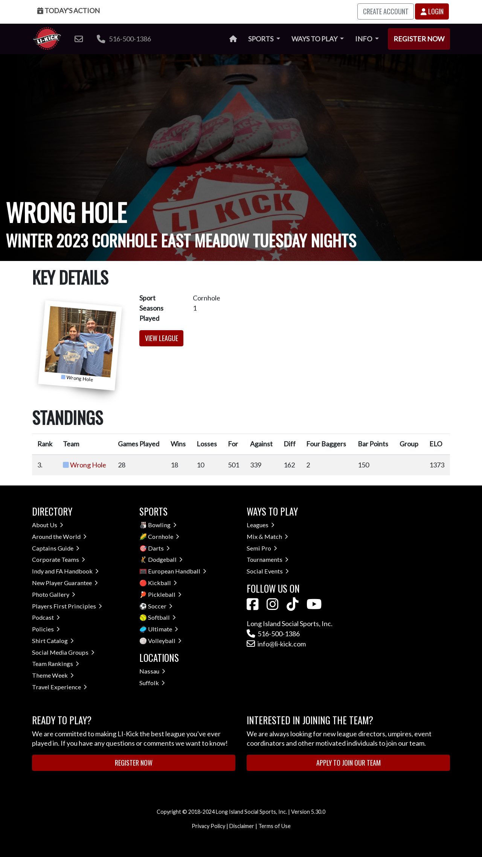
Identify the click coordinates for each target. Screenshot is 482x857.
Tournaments (267, 559)
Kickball (162, 582)
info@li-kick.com (276, 644)
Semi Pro (262, 548)
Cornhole (163, 536)
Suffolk (152, 682)
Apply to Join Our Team (348, 763)
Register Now (419, 39)
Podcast (46, 617)
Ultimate (163, 629)
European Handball (177, 571)
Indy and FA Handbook (65, 571)
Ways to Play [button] (315, 39)
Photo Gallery (53, 594)
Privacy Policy (208, 826)
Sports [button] (261, 39)
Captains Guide (55, 548)
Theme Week (53, 675)
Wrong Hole (88, 465)
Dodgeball (165, 559)
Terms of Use (274, 826)
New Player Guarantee (65, 582)
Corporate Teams (58, 559)
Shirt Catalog (53, 640)
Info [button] (364, 39)
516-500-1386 (124, 39)
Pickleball (165, 594)
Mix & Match (267, 536)
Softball (162, 617)
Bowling (162, 524)
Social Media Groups (63, 652)
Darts (159, 548)
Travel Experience (59, 686)
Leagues (261, 524)
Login (432, 11)
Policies (46, 629)
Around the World (59, 536)
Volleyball (165, 640)
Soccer (160, 606)
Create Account (386, 11)
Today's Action (68, 10)
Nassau (152, 671)
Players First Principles (67, 606)
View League (161, 338)
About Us (47, 524)
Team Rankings (55, 663)
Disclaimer (241, 826)
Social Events (268, 571)
